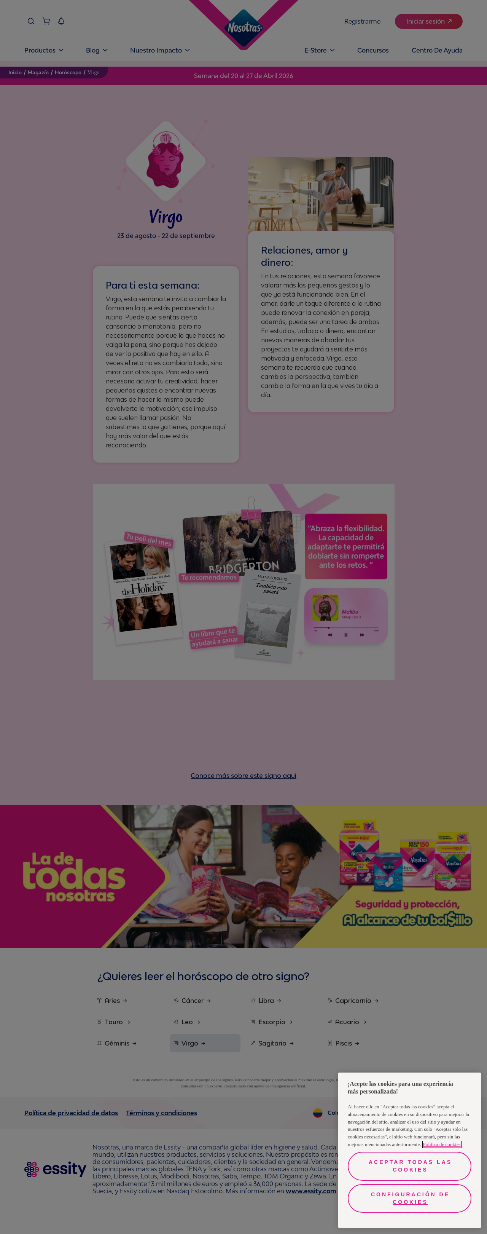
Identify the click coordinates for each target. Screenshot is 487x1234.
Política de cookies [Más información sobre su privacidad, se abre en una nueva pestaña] (442, 1144)
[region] (409, 1150)
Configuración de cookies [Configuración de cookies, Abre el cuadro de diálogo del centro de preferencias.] (410, 1198)
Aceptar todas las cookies (410, 1166)
